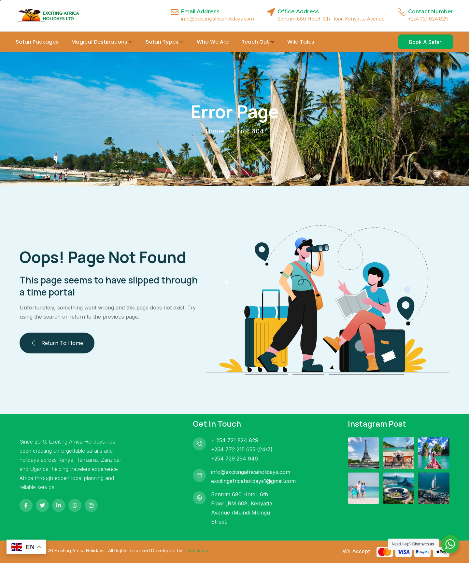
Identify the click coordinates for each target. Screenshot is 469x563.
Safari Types (165, 42)
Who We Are (213, 42)
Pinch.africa (196, 550)
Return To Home (57, 343)
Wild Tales (300, 42)
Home (215, 131)
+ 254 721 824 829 (234, 440)
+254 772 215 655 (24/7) (242, 449)
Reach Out (257, 42)
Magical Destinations (102, 42)
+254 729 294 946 (234, 458)
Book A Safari (426, 42)
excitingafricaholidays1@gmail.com (253, 481)
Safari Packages (37, 42)
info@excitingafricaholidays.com (250, 472)
